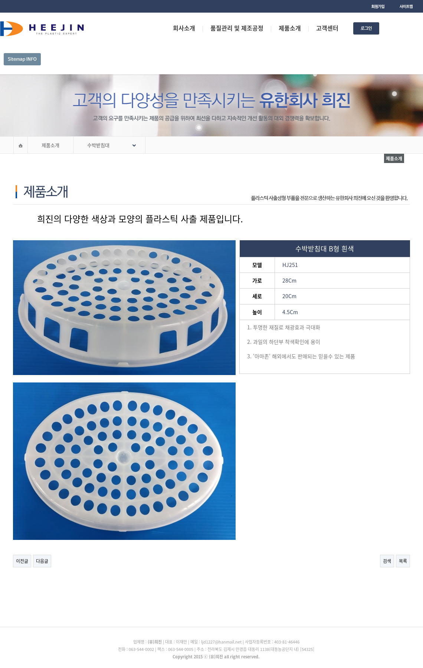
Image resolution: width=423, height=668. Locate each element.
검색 (387, 561)
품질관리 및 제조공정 (236, 27)
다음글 (42, 561)
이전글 (22, 561)
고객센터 (327, 27)
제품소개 (290, 27)
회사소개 (184, 27)
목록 (403, 561)
